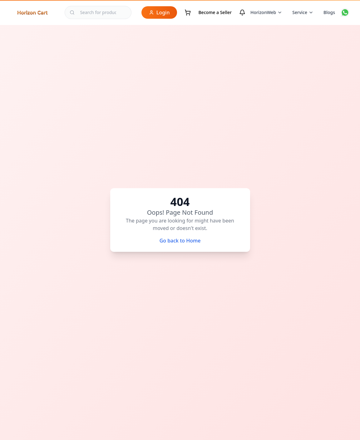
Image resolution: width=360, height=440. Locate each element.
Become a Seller (214, 12)
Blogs (329, 12)
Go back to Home (180, 240)
